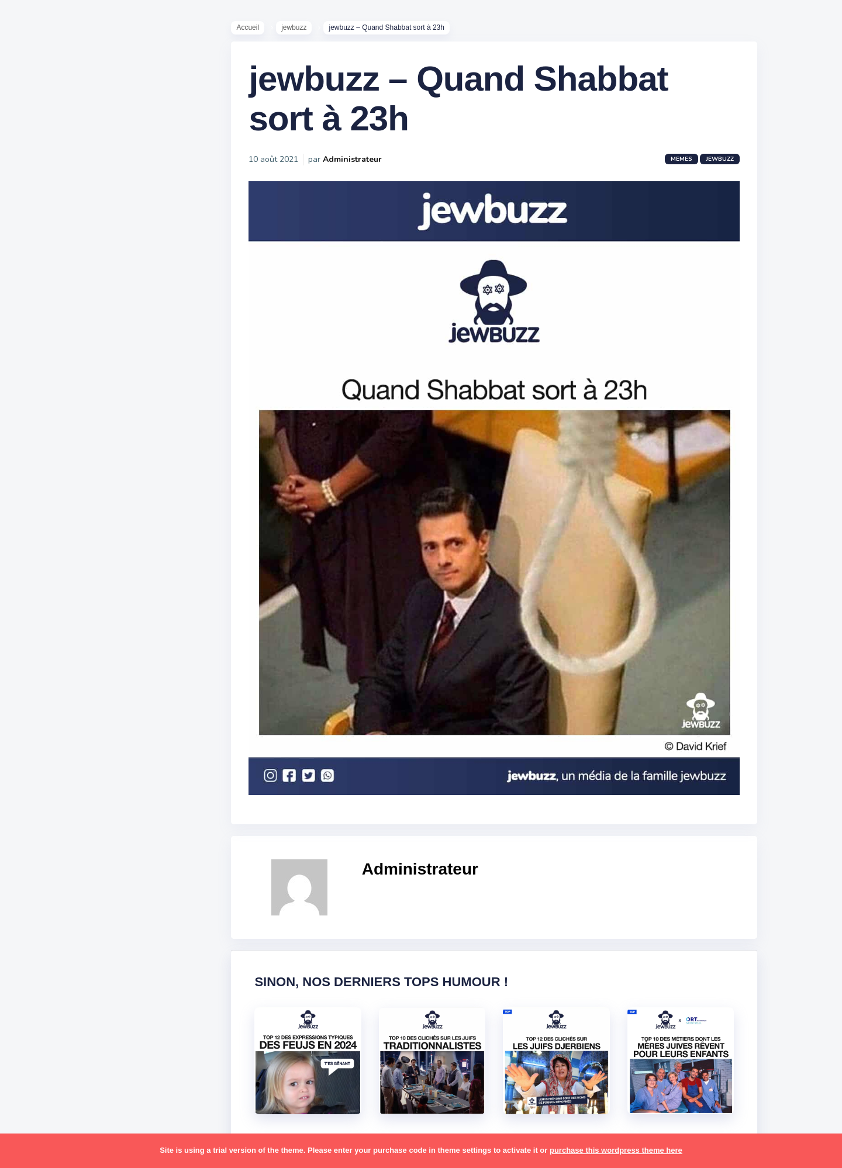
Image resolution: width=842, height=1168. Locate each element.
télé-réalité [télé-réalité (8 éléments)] (50, 1034)
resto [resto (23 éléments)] (78, 897)
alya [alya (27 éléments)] (35, 579)
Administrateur (358, 166)
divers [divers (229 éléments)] (96, 670)
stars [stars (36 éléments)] (118, 943)
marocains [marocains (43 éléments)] (90, 783)
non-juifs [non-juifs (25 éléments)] (45, 829)
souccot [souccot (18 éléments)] (82, 943)
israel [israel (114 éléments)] (82, 716)
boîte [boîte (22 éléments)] (38, 647)
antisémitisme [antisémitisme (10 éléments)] (55, 602)
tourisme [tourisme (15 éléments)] (45, 1011)
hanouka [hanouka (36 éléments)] (44, 716)
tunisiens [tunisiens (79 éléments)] (91, 1011)
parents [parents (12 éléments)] (42, 852)
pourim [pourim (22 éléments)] (87, 875)
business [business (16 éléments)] (77, 647)
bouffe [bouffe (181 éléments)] (98, 624)
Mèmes (40, 409)
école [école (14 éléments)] (84, 1056)
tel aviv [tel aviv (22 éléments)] (77, 988)
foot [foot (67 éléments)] (35, 693)
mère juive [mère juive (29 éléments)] (109, 806)
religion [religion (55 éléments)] (42, 897)
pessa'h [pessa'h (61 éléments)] (84, 852)
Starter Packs (54, 426)
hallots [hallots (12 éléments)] (104, 693)
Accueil (253, 30)
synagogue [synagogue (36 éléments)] (81, 965)
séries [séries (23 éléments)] (39, 988)
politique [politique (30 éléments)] (45, 875)
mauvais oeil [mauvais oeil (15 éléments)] (52, 806)
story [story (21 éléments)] (38, 965)
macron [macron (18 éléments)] (82, 761)
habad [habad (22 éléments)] (67, 693)
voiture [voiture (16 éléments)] (98, 1034)
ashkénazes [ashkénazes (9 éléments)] (51, 624)
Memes (687, 166)
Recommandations (67, 461)
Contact (40, 496)
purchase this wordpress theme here (616, 1150)
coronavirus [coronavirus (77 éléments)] (50, 670)
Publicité (44, 479)
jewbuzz (299, 30)
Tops (34, 444)
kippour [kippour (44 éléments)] (42, 761)
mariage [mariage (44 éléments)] (43, 783)
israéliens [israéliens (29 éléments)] (46, 738)
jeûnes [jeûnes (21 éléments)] (89, 738)
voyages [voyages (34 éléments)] (44, 1056)
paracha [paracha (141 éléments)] (88, 829)
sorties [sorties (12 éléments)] (41, 943)
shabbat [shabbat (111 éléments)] (107, 920)
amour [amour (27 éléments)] (67, 579)
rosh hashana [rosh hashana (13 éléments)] (53, 920)
